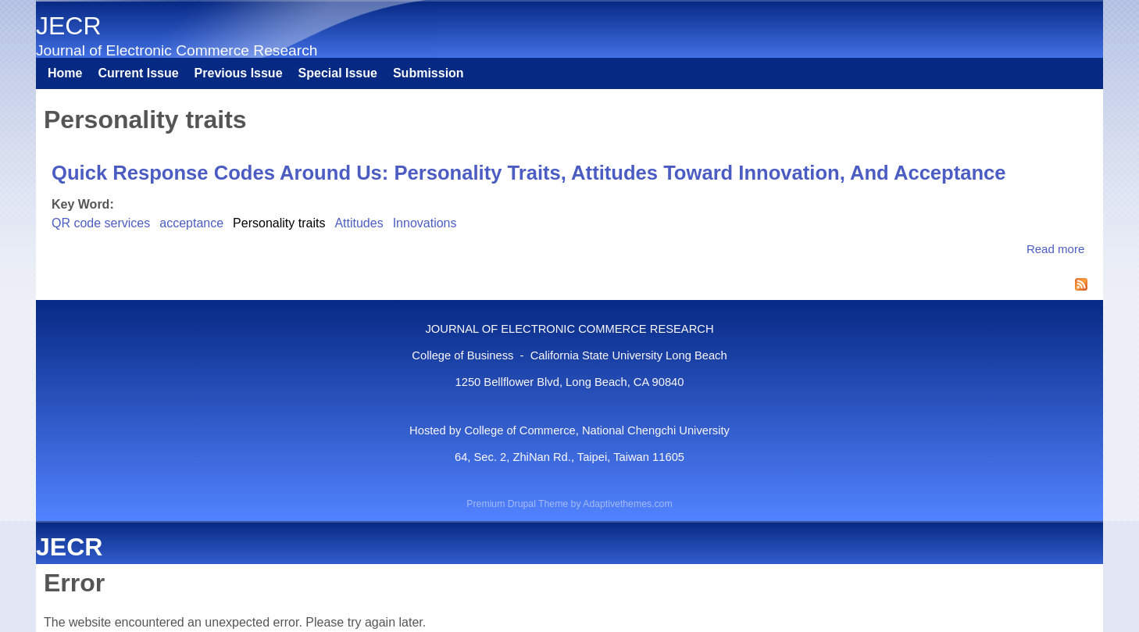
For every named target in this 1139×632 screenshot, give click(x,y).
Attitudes (358, 223)
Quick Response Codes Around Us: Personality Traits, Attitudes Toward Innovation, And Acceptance (529, 173)
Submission (428, 73)
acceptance (191, 223)
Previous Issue (239, 73)
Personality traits (279, 223)
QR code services (101, 223)
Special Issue (337, 73)
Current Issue (138, 73)
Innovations (425, 223)
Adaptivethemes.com (627, 503)
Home (65, 73)
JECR (69, 26)
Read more (1055, 248)
